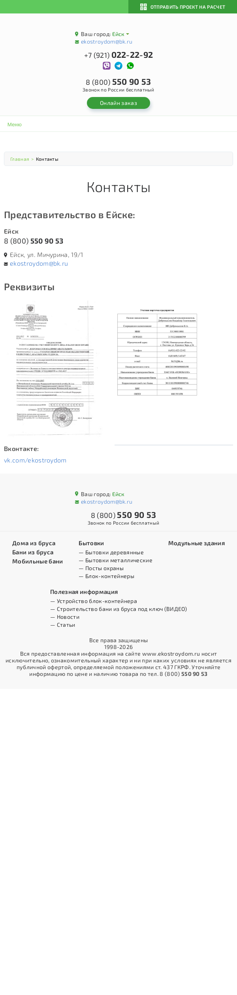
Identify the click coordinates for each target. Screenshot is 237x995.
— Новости (64, 616)
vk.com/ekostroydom (35, 460)
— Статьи (62, 624)
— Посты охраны (101, 568)
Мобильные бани (37, 561)
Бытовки (91, 542)
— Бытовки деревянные (111, 552)
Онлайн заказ (118, 102)
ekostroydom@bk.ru (106, 41)
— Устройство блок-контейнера (93, 600)
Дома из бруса (33, 542)
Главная (19, 159)
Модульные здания (196, 542)
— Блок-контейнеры (106, 576)
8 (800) (33, 240)
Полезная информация (84, 591)
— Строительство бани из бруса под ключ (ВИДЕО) (118, 608)
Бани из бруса (32, 552)
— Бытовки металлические (115, 560)
